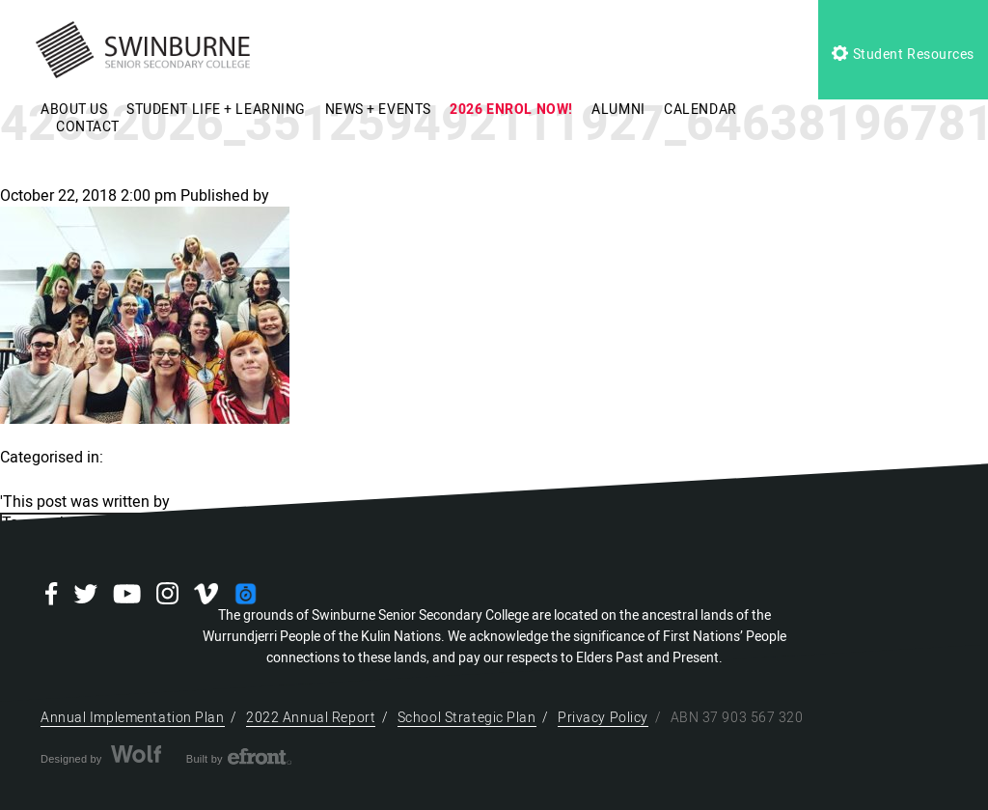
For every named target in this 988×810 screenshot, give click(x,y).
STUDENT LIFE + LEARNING (216, 109)
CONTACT (88, 127)
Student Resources (903, 54)
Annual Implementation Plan (133, 718)
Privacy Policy (603, 718)
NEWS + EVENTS (378, 109)
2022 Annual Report (310, 718)
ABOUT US (74, 109)
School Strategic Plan (467, 718)
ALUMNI (618, 109)
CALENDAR (700, 109)
